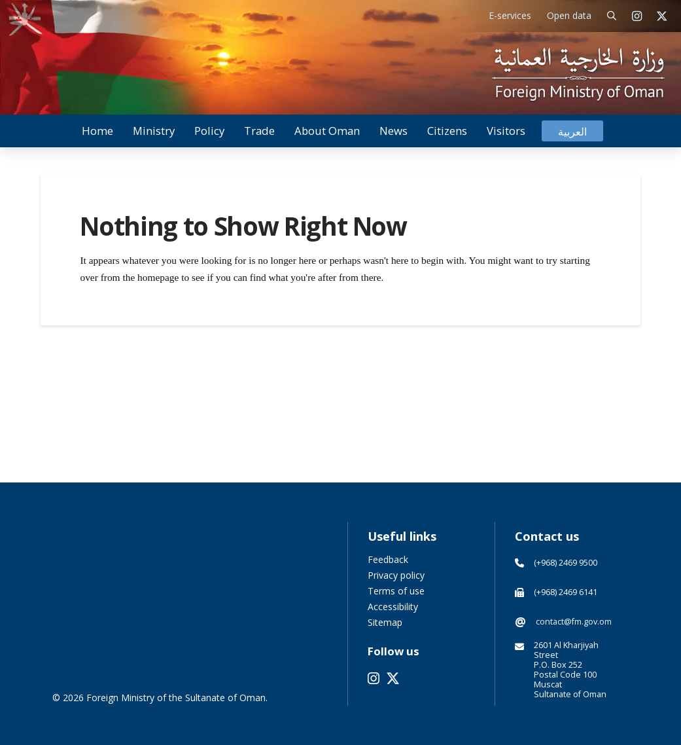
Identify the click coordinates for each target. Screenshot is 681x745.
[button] (612, 16)
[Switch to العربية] (572, 131)
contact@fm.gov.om (574, 621)
